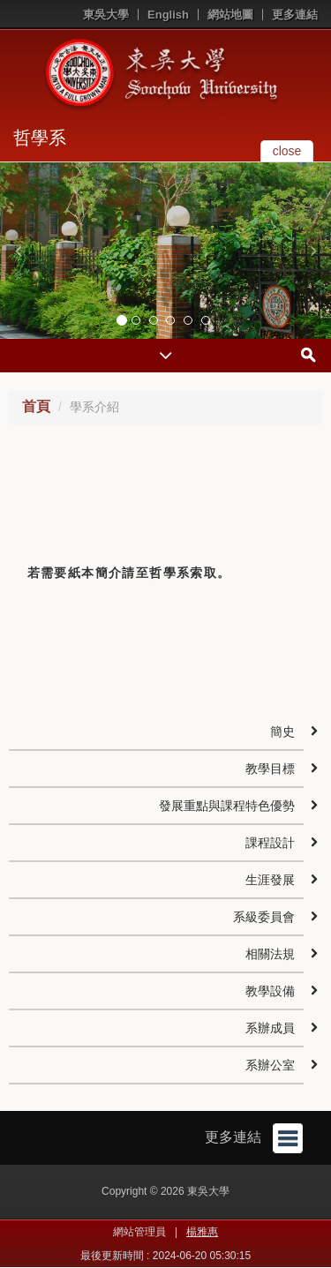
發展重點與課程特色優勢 (227, 806)
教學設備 (270, 991)
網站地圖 (230, 14)
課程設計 (270, 843)
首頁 (36, 406)
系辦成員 (270, 1028)
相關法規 (270, 954)
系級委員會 (264, 917)
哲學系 (39, 137)
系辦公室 (270, 1065)
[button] (17, 250)
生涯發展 (270, 880)
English (168, 14)
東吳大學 (106, 14)
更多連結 (295, 14)
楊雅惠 (202, 1232)
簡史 (282, 731)
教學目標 (270, 769)
